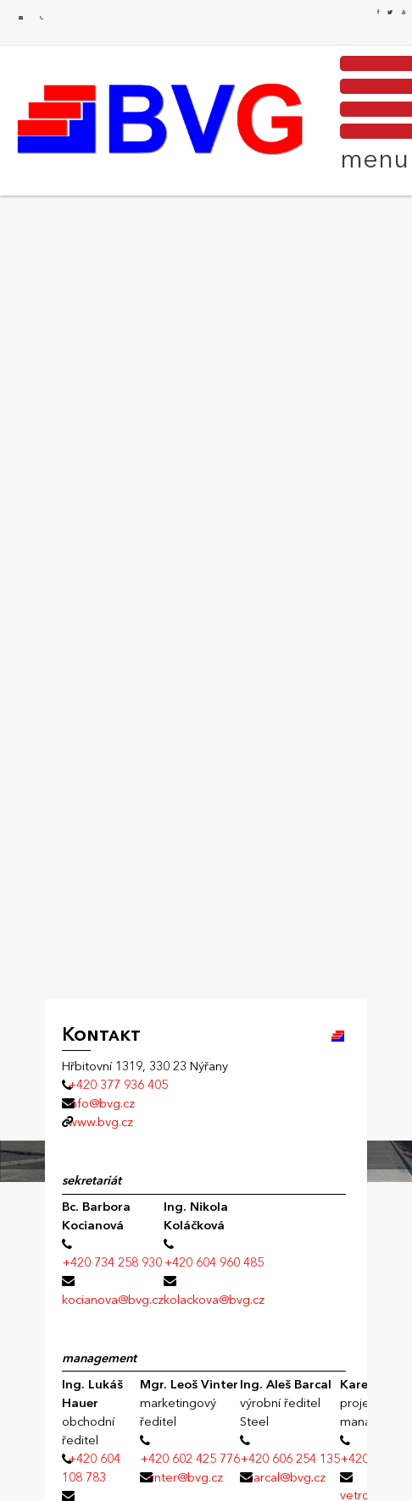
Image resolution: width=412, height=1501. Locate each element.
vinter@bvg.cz (184, 1477)
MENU (371, 111)
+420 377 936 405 (41, 18)
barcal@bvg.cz (286, 1477)
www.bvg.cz (100, 1122)
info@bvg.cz (21, 18)
